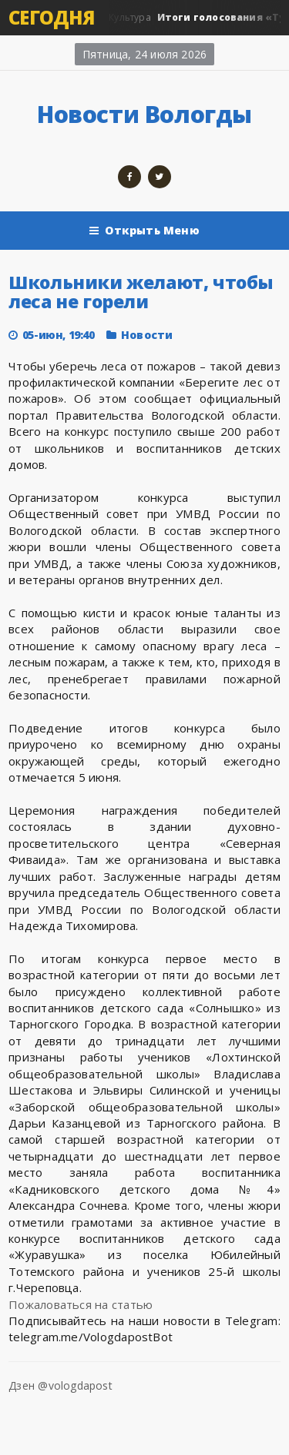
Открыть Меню (144, 230)
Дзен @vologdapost (60, 1385)
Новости (147, 334)
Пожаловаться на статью (80, 1304)
